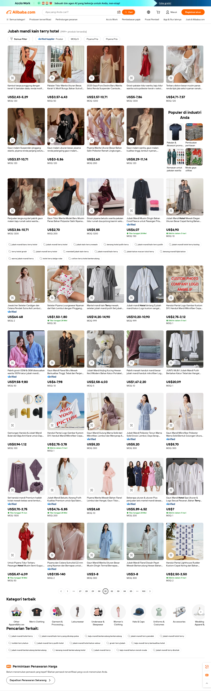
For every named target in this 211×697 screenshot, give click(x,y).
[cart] (159, 12)
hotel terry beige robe (51, 258)
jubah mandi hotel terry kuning (184, 244)
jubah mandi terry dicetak (166, 650)
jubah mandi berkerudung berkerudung (27, 650)
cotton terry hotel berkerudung (83, 258)
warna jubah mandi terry (21, 258)
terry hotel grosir (17, 251)
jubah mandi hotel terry (20, 636)
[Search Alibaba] (79, 12)
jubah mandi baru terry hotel (22, 244)
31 (105, 591)
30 (99, 591)
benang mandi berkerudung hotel (68, 650)
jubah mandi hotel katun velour (85, 643)
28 (86, 591)
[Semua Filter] (19, 39)
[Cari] (128, 12)
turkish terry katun (18, 643)
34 (124, 591)
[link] (207, 667)
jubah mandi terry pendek (141, 636)
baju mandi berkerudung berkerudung (103, 636)
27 (80, 591)
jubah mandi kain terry (106, 251)
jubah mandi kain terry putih (149, 244)
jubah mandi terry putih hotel (49, 643)
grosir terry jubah (115, 643)
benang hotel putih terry (116, 244)
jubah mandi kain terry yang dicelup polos (59, 636)
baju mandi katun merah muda (131, 650)
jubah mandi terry (100, 650)
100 (143, 591)
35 (131, 591)
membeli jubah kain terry (75, 251)
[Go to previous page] (61, 591)
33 (118, 591)
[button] (119, 12)
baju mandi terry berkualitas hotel (148, 643)
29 (93, 591)
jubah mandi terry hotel (55, 244)
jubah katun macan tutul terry (139, 251)
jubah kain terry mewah (85, 244)
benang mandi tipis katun (173, 251)
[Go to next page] (150, 591)
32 (112, 591)
